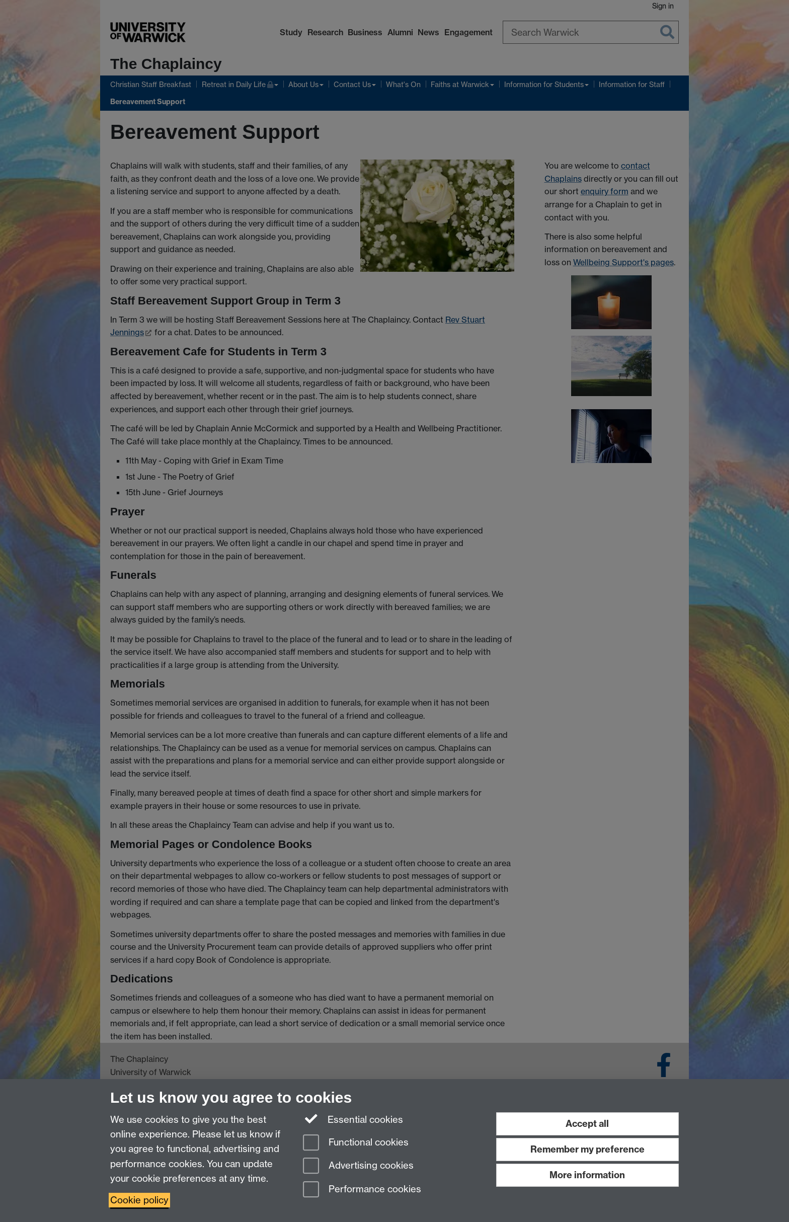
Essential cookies (353, 1118)
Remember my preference (587, 1149)
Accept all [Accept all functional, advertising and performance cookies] (587, 1123)
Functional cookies (356, 1143)
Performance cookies (362, 1190)
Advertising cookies (358, 1166)
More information (587, 1175)
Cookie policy (139, 1200)
